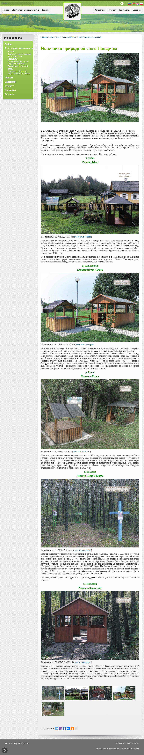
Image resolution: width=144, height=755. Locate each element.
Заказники (100, 9)
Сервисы (137, 9)
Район (6, 9)
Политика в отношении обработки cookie (117, 748)
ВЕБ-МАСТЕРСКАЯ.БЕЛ (127, 743)
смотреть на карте (82, 237)
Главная (44, 36)
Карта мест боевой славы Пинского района (19, 72)
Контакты (124, 9)
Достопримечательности (25, 9)
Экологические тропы (18, 61)
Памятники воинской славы (18, 67)
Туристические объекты (19, 53)
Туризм (45, 9)
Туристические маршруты (89, 36)
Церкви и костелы (16, 63)
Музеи (11, 51)
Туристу (112, 9)
